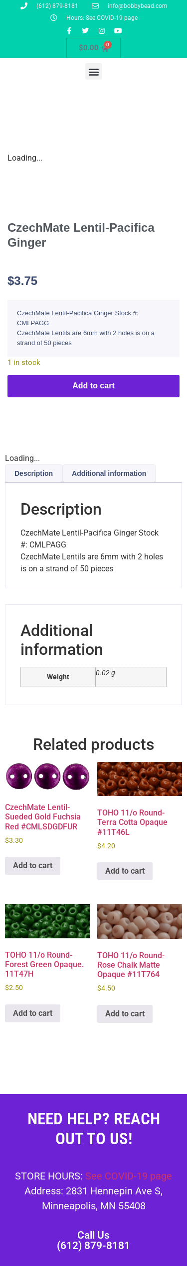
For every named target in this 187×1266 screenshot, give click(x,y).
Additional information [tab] (109, 473)
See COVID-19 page (128, 1176)
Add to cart (93, 385)
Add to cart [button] (32, 865)
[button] (93, 71)
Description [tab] (33, 473)
